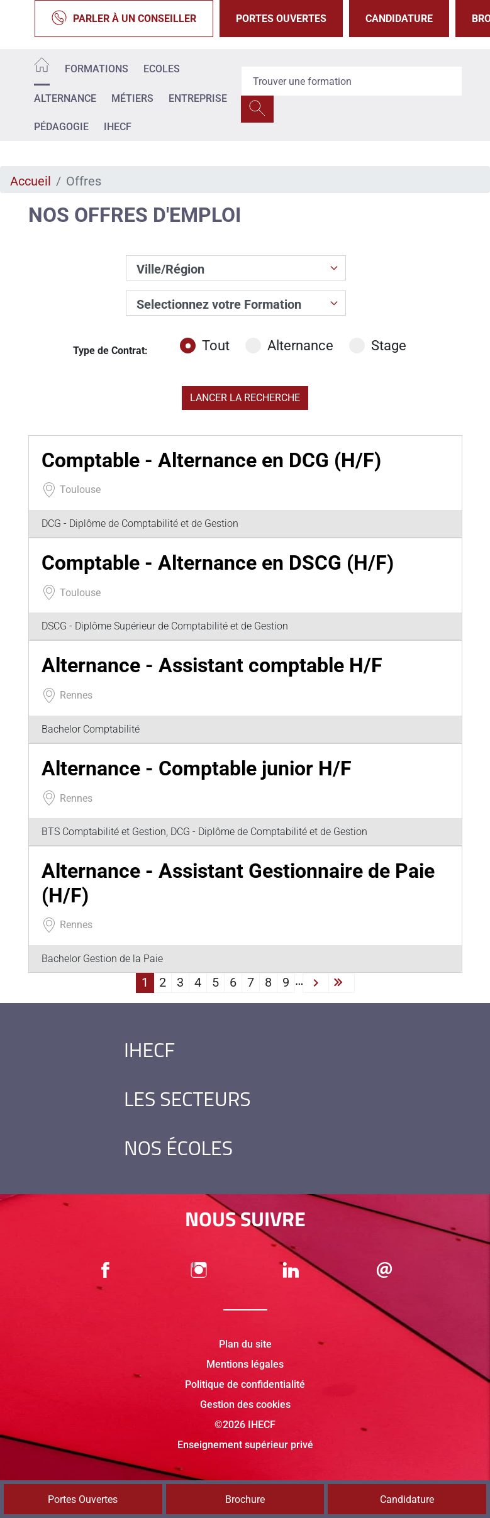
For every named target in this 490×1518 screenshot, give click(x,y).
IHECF (117, 127)
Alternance (65, 98)
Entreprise (198, 98)
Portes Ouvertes (281, 19)
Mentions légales (245, 1364)
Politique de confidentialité (245, 1384)
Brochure (245, 1499)
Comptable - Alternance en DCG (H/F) (211, 460)
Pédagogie (61, 127)
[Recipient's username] (352, 81)
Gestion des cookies (245, 1404)
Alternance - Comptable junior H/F (197, 768)
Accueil (30, 181)
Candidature (399, 19)
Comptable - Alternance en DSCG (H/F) (218, 563)
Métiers (132, 98)
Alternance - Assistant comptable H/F (212, 665)
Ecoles (161, 69)
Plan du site (245, 1344)
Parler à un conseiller (124, 18)
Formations (96, 69)
